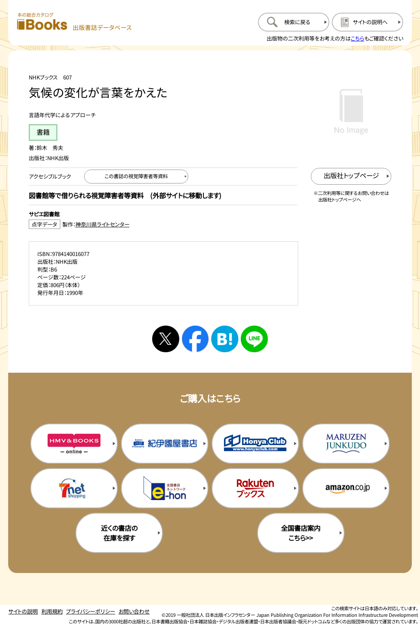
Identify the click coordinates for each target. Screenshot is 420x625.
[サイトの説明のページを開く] (367, 22)
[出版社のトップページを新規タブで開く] (351, 176)
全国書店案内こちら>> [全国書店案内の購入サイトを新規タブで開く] (300, 533)
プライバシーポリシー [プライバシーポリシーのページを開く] (90, 611)
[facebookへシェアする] (195, 339)
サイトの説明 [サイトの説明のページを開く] (23, 611)
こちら (357, 38)
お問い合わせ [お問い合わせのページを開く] (134, 611)
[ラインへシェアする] (254, 339)
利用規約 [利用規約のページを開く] (52, 611)
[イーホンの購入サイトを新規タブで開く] (164, 488)
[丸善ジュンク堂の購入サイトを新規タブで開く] (346, 443)
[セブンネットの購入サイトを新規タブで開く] (74, 488)
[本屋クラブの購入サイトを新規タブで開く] (255, 443)
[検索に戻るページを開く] (293, 22)
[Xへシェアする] (165, 339)
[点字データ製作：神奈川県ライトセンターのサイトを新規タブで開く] (163, 224)
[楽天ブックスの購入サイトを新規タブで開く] (255, 488)
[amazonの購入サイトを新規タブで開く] (346, 488)
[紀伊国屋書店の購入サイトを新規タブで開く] (164, 443)
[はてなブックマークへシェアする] (224, 339)
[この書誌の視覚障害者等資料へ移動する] (136, 176)
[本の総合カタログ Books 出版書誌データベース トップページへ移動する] (74, 22)
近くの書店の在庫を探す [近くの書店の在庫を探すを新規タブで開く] (119, 533)
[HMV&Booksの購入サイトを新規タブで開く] (74, 443)
